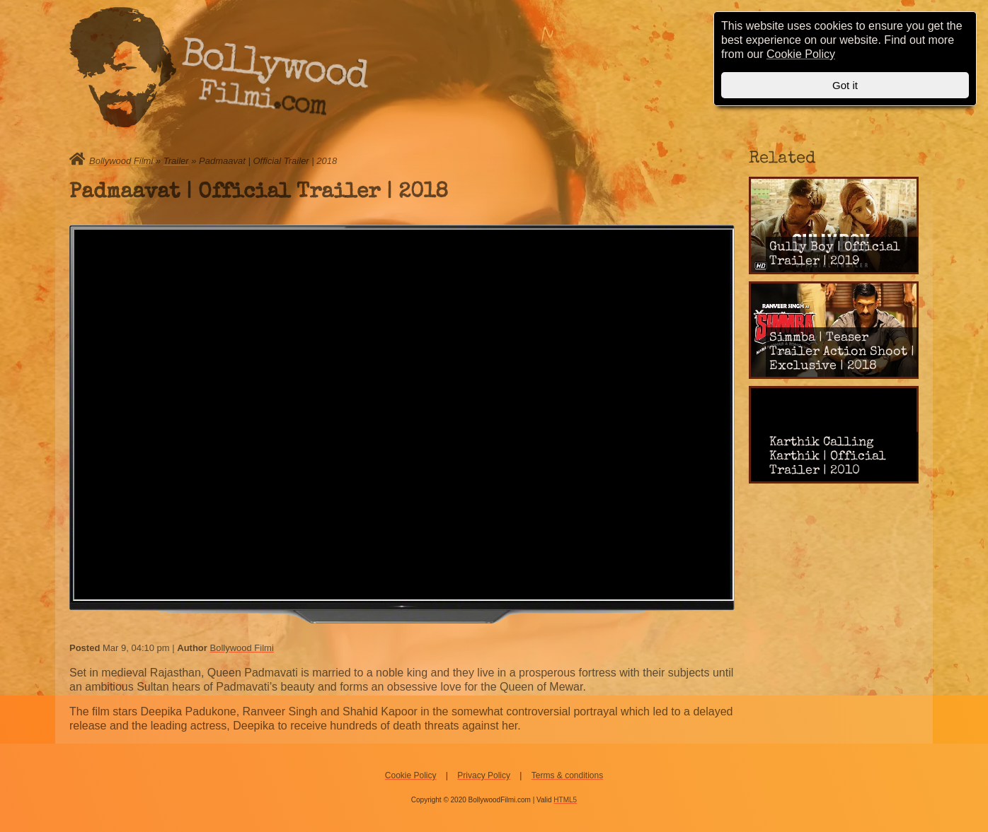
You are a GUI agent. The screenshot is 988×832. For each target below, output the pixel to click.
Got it (845, 85)
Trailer (176, 161)
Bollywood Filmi (121, 161)
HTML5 (565, 800)
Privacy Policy (483, 775)
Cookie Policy (411, 775)
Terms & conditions (567, 775)
